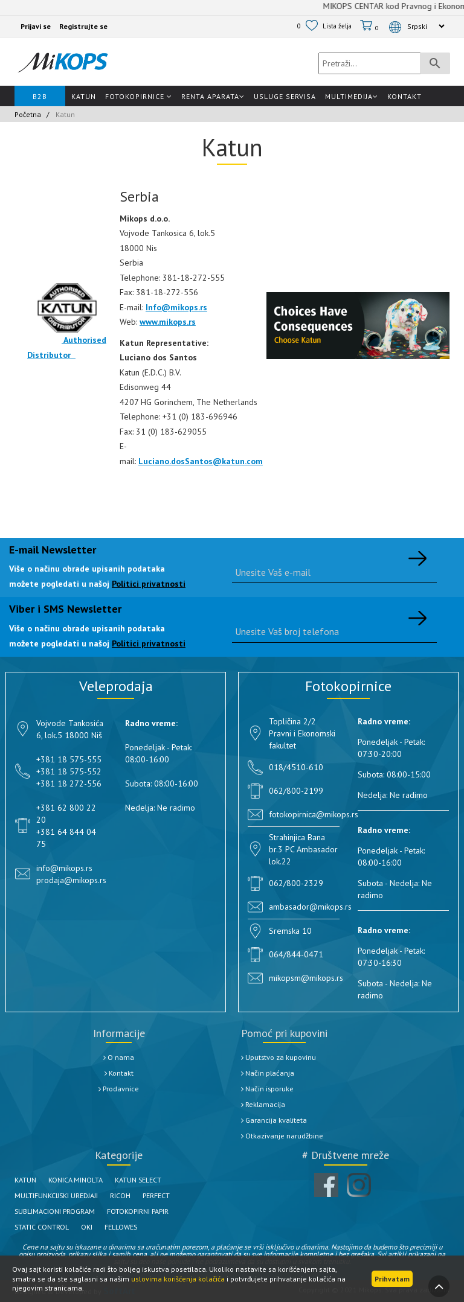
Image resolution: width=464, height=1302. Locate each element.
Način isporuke (270, 1088)
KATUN (27, 1179)
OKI (98, 1226)
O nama (118, 1056)
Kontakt (404, 96)
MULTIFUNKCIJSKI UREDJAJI (63, 1195)
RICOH (137, 1195)
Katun (83, 96)
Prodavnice (119, 1088)
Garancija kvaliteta (276, 1119)
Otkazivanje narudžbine (285, 1135)
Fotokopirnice (138, 96)
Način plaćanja (269, 1072)
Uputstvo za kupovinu (282, 1056)
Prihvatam (392, 1278)
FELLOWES (136, 1226)
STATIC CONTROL (46, 1226)
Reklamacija (264, 1104)
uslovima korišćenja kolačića (178, 1278)
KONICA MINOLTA (83, 1179)
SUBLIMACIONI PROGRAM (61, 1210)
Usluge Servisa (285, 96)
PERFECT (177, 1195)
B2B (40, 96)
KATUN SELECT (154, 1179)
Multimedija (351, 96)
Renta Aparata (213, 96)
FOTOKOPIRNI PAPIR (157, 1210)
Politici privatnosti (148, 583)
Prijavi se (36, 26)
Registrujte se (83, 26)
